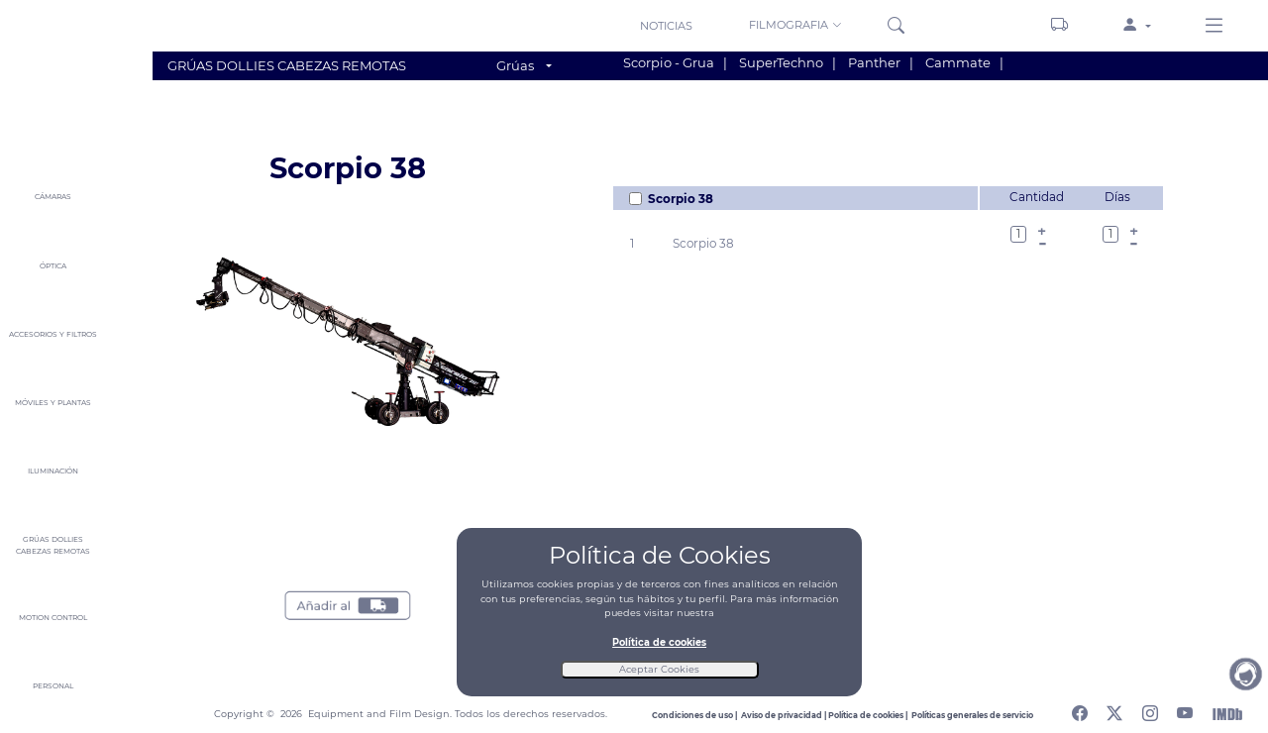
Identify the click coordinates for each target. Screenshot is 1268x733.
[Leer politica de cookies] (869, 714)
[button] (797, 25)
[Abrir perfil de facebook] (1080, 710)
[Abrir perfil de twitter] (1114, 710)
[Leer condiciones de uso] (696, 714)
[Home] (52, 70)
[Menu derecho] (1214, 27)
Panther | (880, 62)
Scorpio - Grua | (675, 62)
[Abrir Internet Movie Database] (1227, 713)
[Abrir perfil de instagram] (1150, 710)
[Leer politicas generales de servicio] (972, 714)
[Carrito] (1059, 26)
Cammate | (964, 62)
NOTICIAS (666, 26)
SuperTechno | (787, 62)
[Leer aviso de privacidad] (784, 714)
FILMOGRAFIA (795, 25)
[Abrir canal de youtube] (1185, 710)
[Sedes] (981, 25)
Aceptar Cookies (659, 669)
